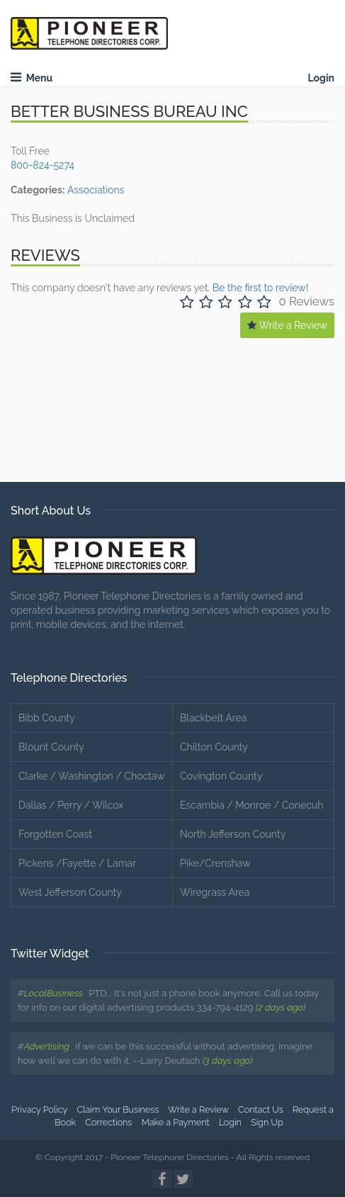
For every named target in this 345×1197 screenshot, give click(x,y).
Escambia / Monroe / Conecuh (251, 805)
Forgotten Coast (55, 834)
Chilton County (214, 747)
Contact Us (260, 1109)
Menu (31, 78)
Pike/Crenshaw (215, 863)
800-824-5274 (42, 165)
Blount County (51, 747)
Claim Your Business (118, 1109)
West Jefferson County (70, 892)
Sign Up (267, 1122)
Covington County (221, 776)
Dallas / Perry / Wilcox (70, 805)
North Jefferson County (232, 834)
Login (320, 78)
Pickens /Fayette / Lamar (77, 863)
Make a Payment (176, 1122)
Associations (96, 190)
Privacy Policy (39, 1109)
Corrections (108, 1122)
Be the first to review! (260, 287)
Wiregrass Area (214, 892)
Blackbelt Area (213, 718)
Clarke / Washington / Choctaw (91, 776)
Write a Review (287, 325)
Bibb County (46, 718)
